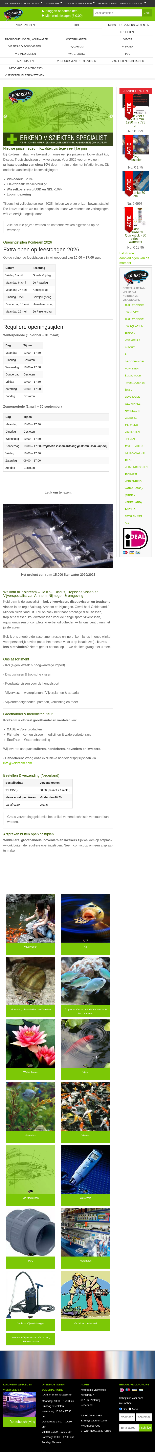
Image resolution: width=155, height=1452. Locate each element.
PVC (127, 53)
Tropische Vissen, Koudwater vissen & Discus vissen (26, 43)
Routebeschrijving (22, 1421)
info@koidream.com (17, 763)
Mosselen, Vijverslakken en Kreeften (128, 29)
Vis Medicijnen (25, 53)
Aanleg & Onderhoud (132, 3)
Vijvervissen (25, 25)
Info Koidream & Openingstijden (22, 3)
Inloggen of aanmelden (61, 11)
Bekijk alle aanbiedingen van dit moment (134, 258)
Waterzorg (76, 53)
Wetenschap (53, 3)
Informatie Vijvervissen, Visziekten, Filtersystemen (24, 72)
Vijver (127, 39)
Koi (76, 25)
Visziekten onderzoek (128, 61)
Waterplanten (76, 39)
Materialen (25, 61)
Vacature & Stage (107, 3)
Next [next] (111, 116)
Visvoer (128, 46)
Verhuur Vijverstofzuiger (76, 61)
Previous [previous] (5, 116)
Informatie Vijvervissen (79, 3)
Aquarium (77, 46)
